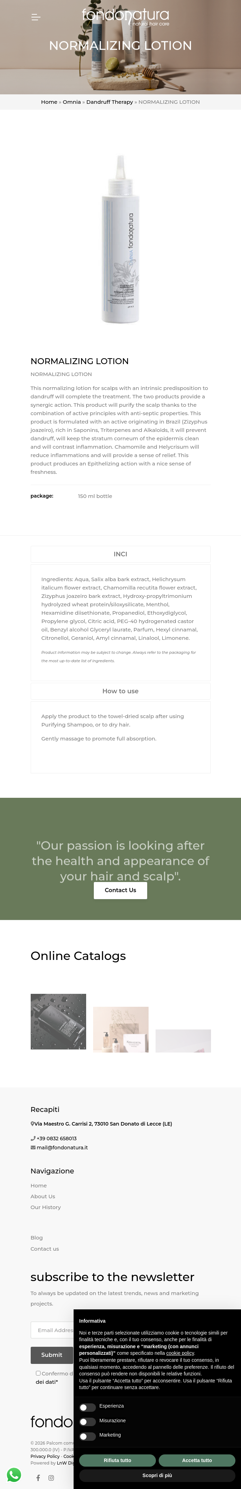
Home (49, 102)
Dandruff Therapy (109, 102)
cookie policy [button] (180, 1353)
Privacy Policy (45, 1456)
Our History (46, 1207)
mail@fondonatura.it (62, 1147)
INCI (120, 554)
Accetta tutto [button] (197, 1460)
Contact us (45, 1248)
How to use (120, 691)
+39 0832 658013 (57, 1138)
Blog (37, 1237)
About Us (43, 1196)
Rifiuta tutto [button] (117, 1460)
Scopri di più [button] (157, 1475)
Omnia (72, 102)
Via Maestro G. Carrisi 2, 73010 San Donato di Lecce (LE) (103, 1124)
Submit (52, 1355)
